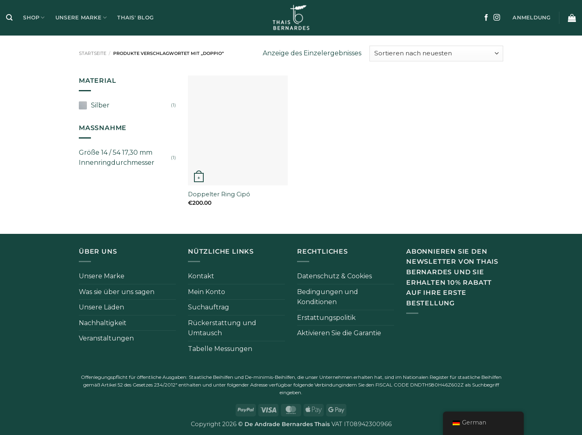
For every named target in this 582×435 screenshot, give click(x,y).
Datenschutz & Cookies (334, 276)
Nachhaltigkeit (103, 323)
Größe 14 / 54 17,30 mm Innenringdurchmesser (116, 158)
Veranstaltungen (106, 338)
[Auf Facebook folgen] (486, 17)
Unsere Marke (81, 17)
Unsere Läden (101, 307)
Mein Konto (206, 292)
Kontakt (201, 276)
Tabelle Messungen (220, 349)
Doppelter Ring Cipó (219, 194)
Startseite (92, 53)
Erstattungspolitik (326, 318)
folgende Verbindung (317, 385)
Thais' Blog (135, 18)
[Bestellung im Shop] (436, 53)
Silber (100, 105)
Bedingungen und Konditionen (327, 297)
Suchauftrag (208, 307)
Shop (33, 17)
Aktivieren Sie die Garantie (339, 333)
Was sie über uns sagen (116, 292)
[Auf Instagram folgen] (496, 17)
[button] (9, 17)
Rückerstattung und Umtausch (222, 328)
